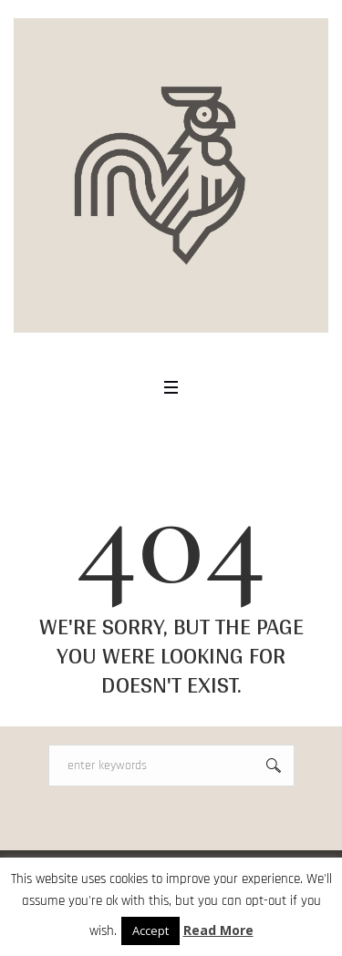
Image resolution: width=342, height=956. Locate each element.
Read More (218, 930)
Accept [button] (150, 930)
